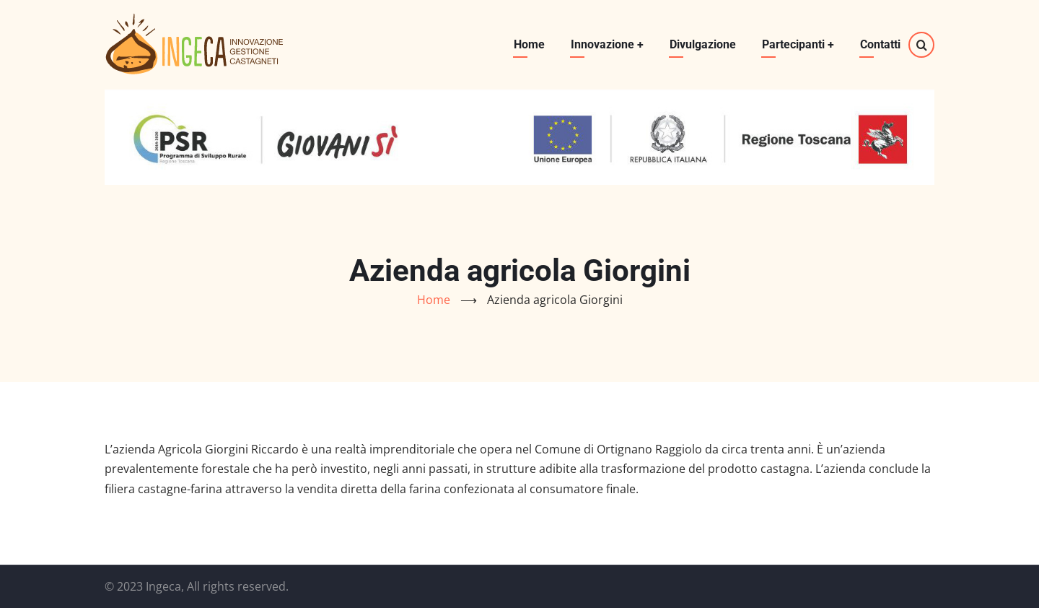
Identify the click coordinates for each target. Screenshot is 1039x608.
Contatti (880, 44)
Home (529, 44)
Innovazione (607, 44)
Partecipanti (798, 44)
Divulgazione (703, 44)
